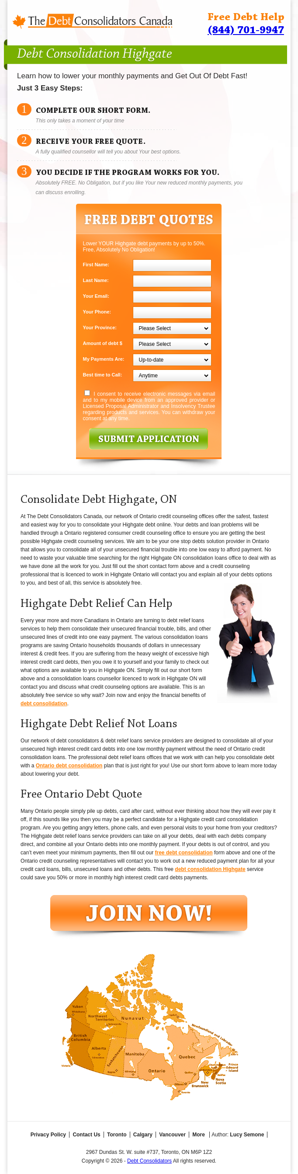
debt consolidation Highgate (210, 869)
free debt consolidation (184, 853)
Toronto (116, 1135)
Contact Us (86, 1135)
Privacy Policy (48, 1135)
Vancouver (172, 1135)
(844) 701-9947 (246, 30)
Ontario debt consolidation (69, 766)
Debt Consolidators (149, 1161)
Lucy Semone (247, 1135)
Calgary (142, 1135)
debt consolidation (44, 703)
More (198, 1135)
